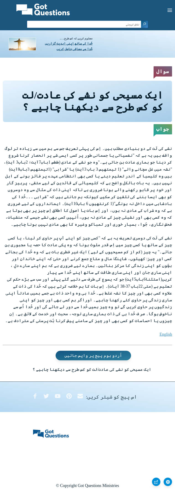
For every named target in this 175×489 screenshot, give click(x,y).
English (166, 334)
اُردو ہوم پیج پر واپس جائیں (93, 355)
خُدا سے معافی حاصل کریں (75, 49)
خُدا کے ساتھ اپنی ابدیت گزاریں (69, 43)
